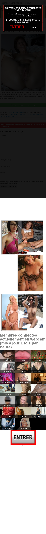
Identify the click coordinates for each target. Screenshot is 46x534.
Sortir (34, 27)
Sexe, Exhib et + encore (23, 446)
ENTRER (16, 27)
